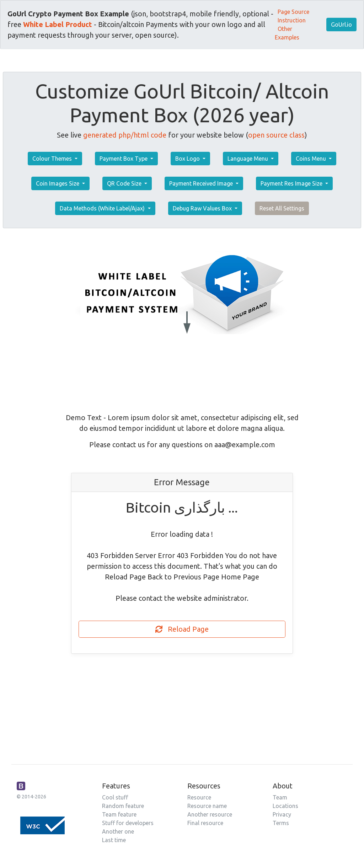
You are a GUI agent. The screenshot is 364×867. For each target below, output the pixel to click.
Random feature (123, 806)
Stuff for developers (128, 823)
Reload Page (182, 629)
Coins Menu (311, 158)
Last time (114, 840)
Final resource (205, 823)
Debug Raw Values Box (203, 208)
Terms (281, 823)
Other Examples (287, 33)
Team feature (119, 814)
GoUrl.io (341, 24)
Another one (118, 831)
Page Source (293, 12)
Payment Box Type (124, 158)
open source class (276, 135)
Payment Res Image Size (292, 183)
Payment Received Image (201, 183)
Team (280, 797)
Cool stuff (115, 797)
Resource (199, 797)
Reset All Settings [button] (281, 208)
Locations (285, 806)
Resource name (207, 806)
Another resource (209, 814)
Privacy (282, 814)
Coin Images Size (58, 183)
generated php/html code (124, 135)
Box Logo (188, 158)
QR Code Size (125, 183)
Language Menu (248, 158)
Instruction (292, 20)
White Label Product (57, 24)
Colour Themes (52, 158)
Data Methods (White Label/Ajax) (103, 208)
